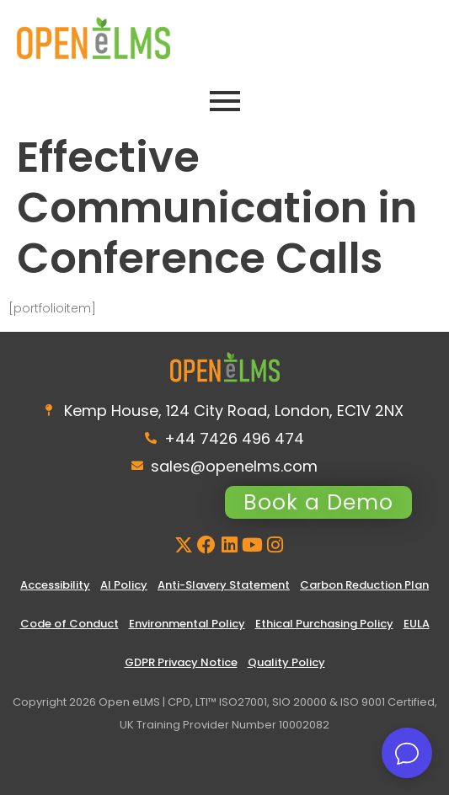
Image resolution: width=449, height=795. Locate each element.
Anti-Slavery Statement (224, 585)
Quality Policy (286, 662)
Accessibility (55, 585)
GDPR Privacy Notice (181, 662)
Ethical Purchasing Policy (324, 624)
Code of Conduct (69, 624)
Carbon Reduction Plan (364, 585)
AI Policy (123, 585)
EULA (417, 624)
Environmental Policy (187, 624)
